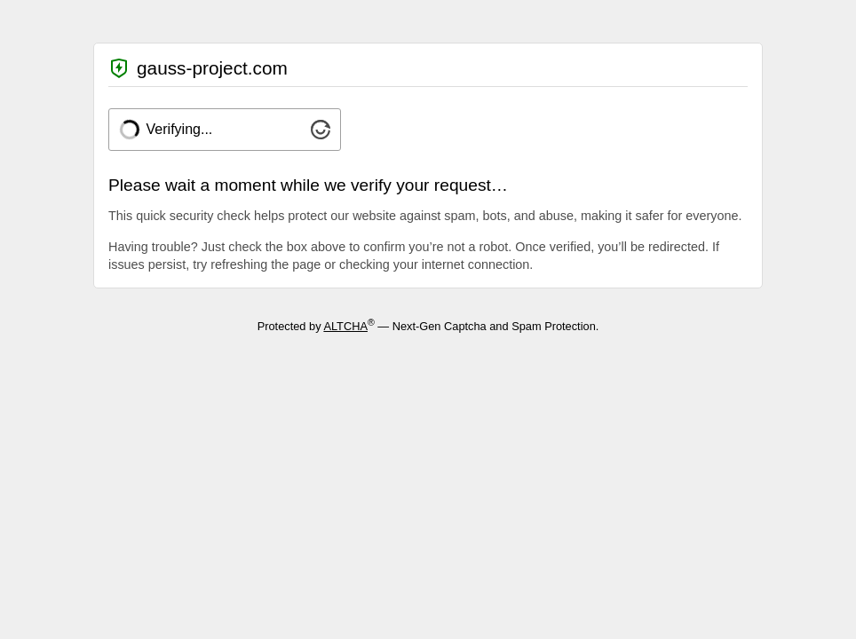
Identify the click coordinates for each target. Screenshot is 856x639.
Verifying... (180, 129)
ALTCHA (345, 326)
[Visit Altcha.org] (320, 134)
